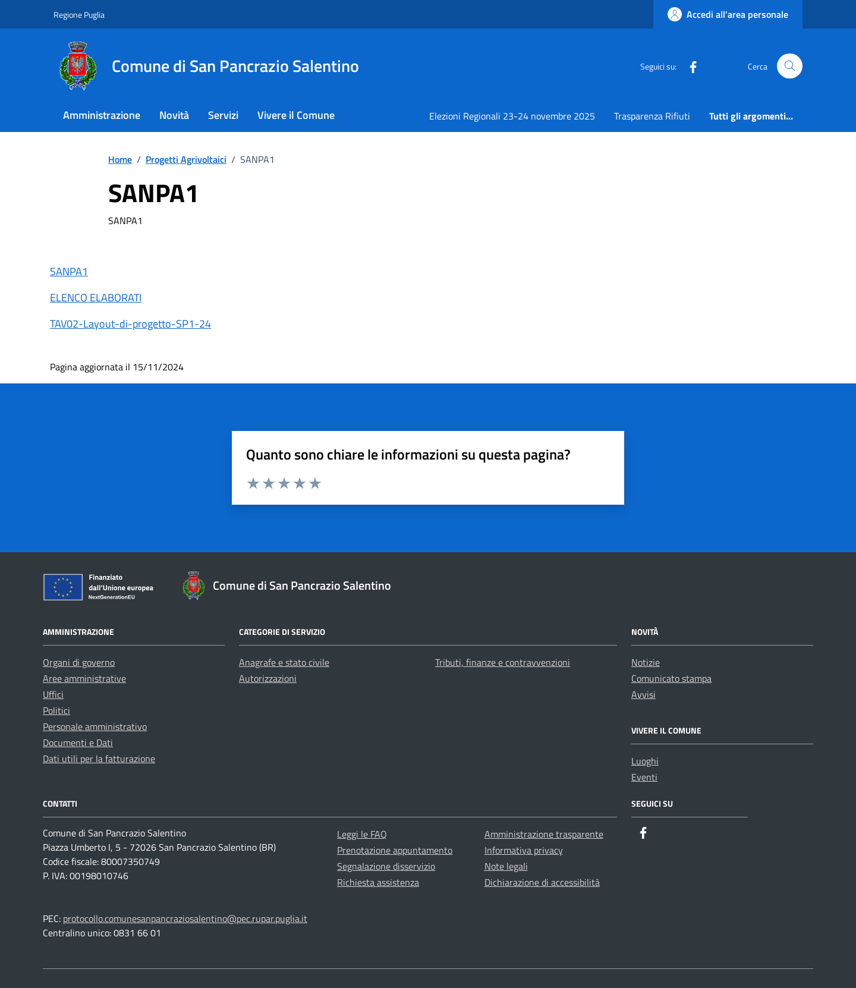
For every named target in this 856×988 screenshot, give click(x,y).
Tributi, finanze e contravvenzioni (502, 662)
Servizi (223, 115)
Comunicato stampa (671, 678)
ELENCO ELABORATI (95, 298)
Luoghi (645, 761)
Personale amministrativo (95, 726)
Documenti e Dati (78, 742)
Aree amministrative (84, 678)
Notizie (645, 662)
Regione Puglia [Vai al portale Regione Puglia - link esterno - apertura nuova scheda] (79, 14)
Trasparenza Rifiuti (652, 116)
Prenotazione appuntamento (394, 850)
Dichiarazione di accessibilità (542, 882)
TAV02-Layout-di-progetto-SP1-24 (130, 324)
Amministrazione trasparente (543, 834)
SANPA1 (69, 271)
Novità (174, 115)
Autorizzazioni (268, 678)
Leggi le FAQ (362, 834)
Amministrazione (101, 115)
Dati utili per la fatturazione (99, 758)
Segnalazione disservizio (386, 866)
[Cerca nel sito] (789, 66)
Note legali (506, 866)
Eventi (644, 777)
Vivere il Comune (296, 115)
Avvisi (643, 694)
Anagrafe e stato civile (284, 662)
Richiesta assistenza (378, 882)
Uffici (53, 694)
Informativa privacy (523, 850)
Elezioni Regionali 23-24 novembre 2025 (512, 116)
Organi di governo (79, 662)
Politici (56, 710)
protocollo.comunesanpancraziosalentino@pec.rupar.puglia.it (185, 918)
